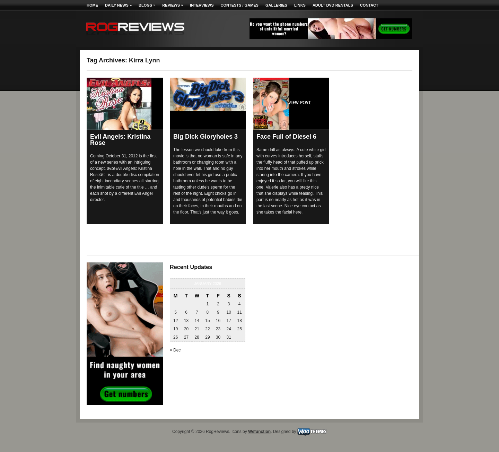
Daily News (118, 5)
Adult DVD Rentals (333, 5)
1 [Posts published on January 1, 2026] (208, 304)
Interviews (201, 5)
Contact (369, 5)
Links (300, 5)
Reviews (172, 5)
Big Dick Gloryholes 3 (205, 136)
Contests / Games (240, 5)
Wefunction (259, 431)
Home (92, 5)
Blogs (147, 5)
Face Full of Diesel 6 (286, 136)
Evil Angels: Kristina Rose (120, 139)
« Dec (175, 350)
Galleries (276, 5)
